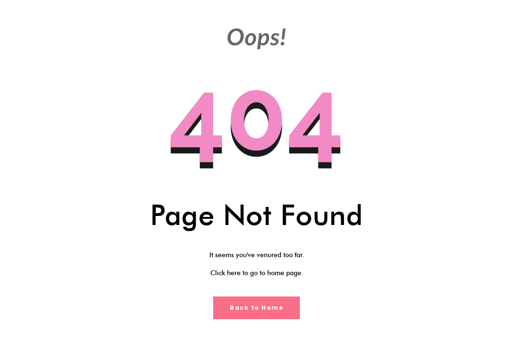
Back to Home (256, 308)
